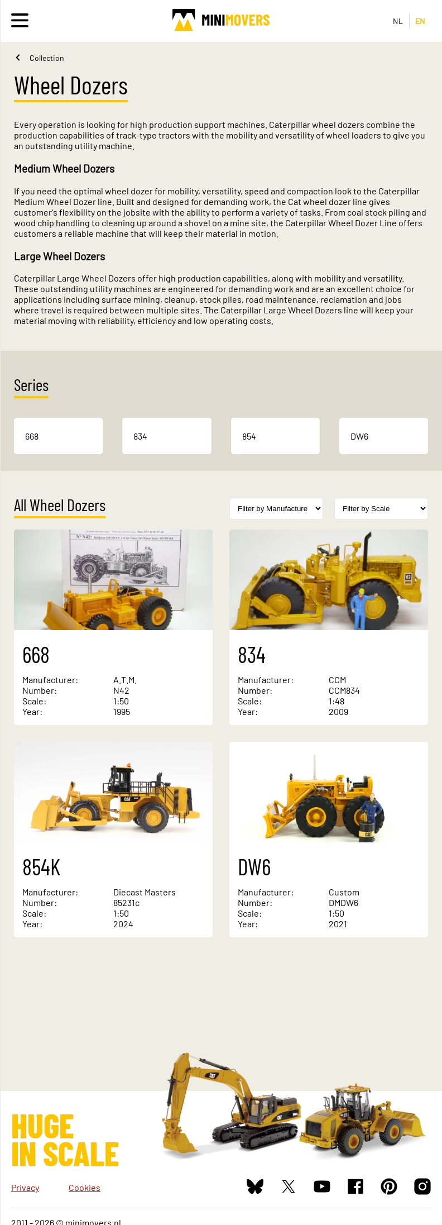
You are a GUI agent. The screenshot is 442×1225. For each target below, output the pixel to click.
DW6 (359, 436)
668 (32, 436)
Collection (47, 58)
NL (398, 21)
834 (140, 436)
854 (249, 436)
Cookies (84, 1187)
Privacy (25, 1187)
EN (420, 21)
